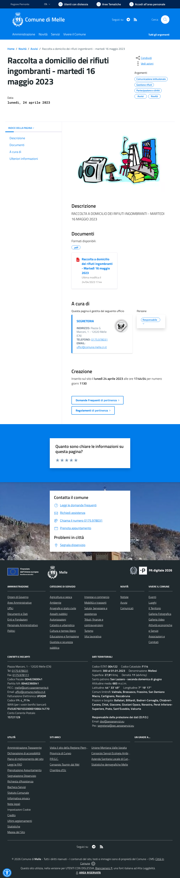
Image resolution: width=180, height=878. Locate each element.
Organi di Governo (17, 597)
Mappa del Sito (16, 832)
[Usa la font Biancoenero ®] (73, 4)
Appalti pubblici (58, 614)
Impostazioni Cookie (19, 809)
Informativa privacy (18, 798)
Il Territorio (155, 608)
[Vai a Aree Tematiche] (108, 4)
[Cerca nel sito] (165, 19)
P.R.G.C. (54, 759)
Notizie (124, 597)
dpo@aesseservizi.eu (112, 721)
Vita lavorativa (92, 636)
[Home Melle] (40, 19)
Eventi (152, 597)
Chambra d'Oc (58, 770)
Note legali (13, 804)
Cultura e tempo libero (63, 631)
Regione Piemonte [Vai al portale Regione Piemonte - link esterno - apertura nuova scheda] (20, 4)
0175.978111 (21, 675)
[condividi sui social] (143, 58)
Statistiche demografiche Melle (109, 764)
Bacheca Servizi (16, 787)
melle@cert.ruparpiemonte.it (32, 687)
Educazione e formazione (64, 636)
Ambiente (55, 602)
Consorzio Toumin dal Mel (64, 764)
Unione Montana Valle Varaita (109, 747)
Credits (11, 815)
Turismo (88, 631)
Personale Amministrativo (22, 625)
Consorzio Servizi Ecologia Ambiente (112, 753)
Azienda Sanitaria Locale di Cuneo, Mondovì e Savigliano (124, 759)
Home (10, 49)
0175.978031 (99, 339)
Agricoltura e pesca (61, 597)
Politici (11, 631)
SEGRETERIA (85, 321)
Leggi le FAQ (14, 764)
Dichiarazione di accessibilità (23, 753)
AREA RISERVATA (88, 872)
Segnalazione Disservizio (21, 776)
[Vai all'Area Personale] (147, 4)
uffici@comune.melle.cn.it (92, 347)
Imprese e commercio (96, 597)
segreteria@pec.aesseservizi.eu (116, 725)
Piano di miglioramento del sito (25, 759)
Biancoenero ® (103, 868)
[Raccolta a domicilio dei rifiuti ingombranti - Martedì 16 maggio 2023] (78, 259)
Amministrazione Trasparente (24, 747)
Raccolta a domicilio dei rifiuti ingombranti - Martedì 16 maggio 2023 (97, 266)
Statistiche (13, 826)
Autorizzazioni (58, 619)
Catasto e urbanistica (62, 625)
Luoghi (152, 602)
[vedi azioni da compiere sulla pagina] (144, 63)
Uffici (10, 608)
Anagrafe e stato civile (63, 608)
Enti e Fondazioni (17, 619)
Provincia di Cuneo (60, 753)
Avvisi (34, 49)
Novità (22, 49)
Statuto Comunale (18, 793)
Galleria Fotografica (160, 614)
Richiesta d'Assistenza (20, 781)
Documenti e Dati (17, 614)
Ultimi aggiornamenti (19, 821)
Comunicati (126, 608)
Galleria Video (156, 619)
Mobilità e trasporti (95, 602)
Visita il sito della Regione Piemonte (71, 747)
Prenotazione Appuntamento (24, 770)
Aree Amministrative (19, 602)
